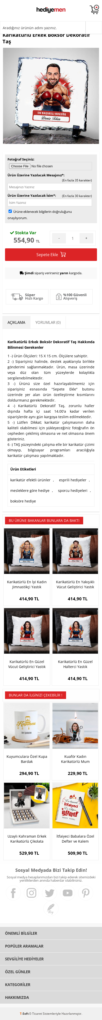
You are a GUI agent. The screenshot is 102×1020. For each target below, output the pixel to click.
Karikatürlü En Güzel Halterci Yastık (75, 664)
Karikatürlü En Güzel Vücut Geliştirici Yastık (26, 664)
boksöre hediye (23, 501)
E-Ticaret (35, 1013)
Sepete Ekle (51, 254)
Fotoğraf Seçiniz (20, 159)
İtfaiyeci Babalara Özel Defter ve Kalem (75, 839)
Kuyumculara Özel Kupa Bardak (27, 759)
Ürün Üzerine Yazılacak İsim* (31, 195)
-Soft (24, 1013)
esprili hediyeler (72, 480)
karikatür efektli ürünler (30, 480)
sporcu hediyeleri (72, 490)
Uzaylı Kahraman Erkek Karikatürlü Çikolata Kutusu (27, 839)
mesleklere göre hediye (29, 490)
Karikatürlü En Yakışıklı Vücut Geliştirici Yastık (75, 584)
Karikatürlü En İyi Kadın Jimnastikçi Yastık (27, 584)
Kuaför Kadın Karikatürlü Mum (75, 759)
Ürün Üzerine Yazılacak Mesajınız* (36, 175)
